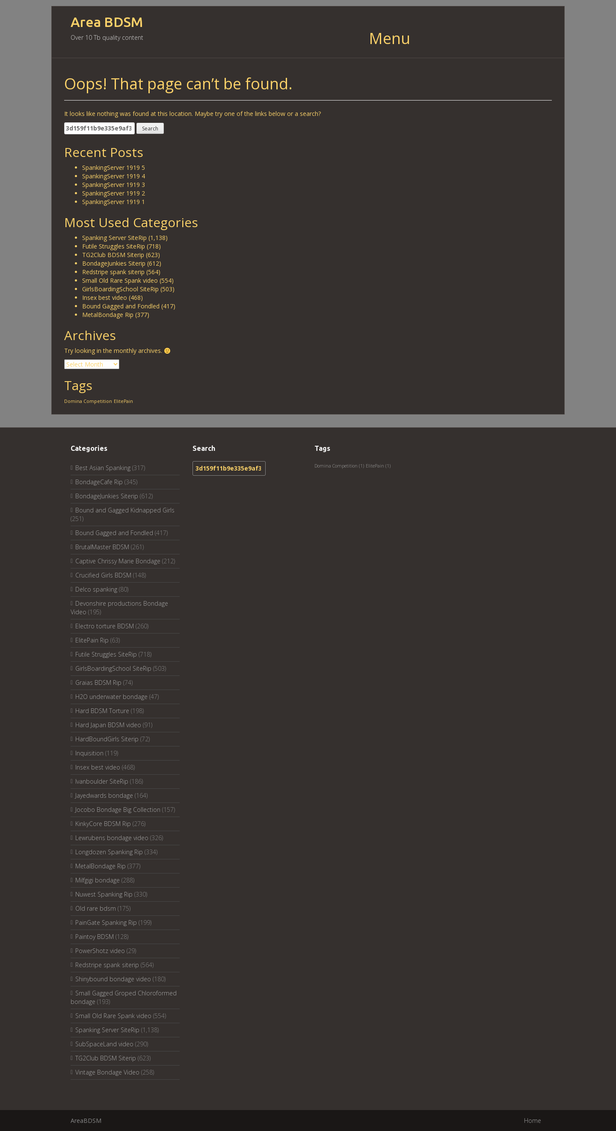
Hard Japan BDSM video (108, 725)
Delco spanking (96, 589)
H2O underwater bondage (111, 697)
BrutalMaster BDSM (102, 547)
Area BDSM (107, 22)
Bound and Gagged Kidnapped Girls (125, 510)
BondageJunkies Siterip (113, 263)
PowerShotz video (100, 951)
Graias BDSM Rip (98, 682)
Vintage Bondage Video (107, 1072)
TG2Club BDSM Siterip (113, 255)
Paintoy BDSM (94, 937)
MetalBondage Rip (107, 315)
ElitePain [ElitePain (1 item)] (123, 401)
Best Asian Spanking (102, 468)
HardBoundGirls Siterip (107, 739)
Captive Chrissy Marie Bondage (117, 561)
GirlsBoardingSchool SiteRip (120, 289)
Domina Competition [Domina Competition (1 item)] (88, 401)
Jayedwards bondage (104, 795)
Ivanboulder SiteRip (101, 781)
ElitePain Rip (92, 640)
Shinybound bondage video (113, 979)
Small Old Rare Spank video (120, 280)
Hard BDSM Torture (102, 711)
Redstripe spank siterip (113, 272)
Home (532, 1120)
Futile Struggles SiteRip (113, 246)
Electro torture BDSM (104, 626)
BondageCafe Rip (99, 482)
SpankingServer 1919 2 (113, 193)
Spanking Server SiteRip (114, 238)
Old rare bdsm (95, 908)
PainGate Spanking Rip (106, 922)
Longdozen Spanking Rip (109, 852)
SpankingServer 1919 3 (113, 185)
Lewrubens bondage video (111, 838)
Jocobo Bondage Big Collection (117, 809)
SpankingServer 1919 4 (113, 176)
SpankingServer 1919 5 (113, 167)
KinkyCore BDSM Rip (103, 824)
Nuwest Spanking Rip (104, 894)
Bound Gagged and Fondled (121, 306)
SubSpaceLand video (104, 1044)
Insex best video (104, 297)
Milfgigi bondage (97, 880)
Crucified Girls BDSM (103, 575)
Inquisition (89, 753)
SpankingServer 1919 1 (113, 202)
